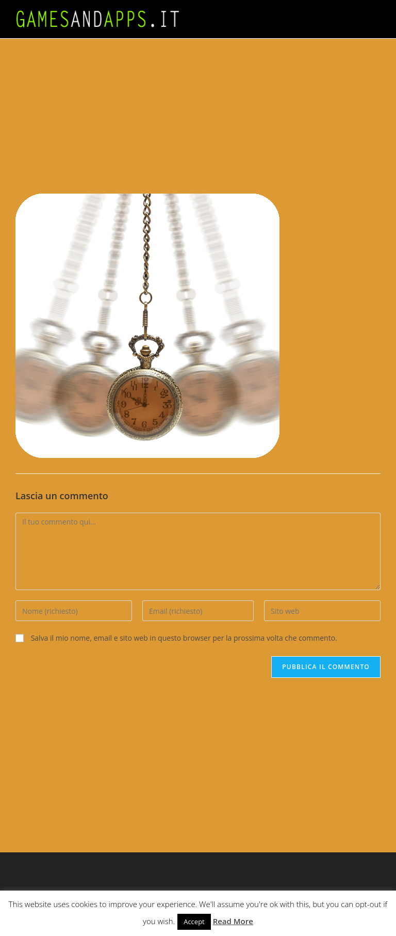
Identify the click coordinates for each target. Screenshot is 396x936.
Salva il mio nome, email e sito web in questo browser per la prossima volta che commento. (184, 638)
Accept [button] (194, 921)
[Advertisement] (198, 116)
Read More (233, 921)
